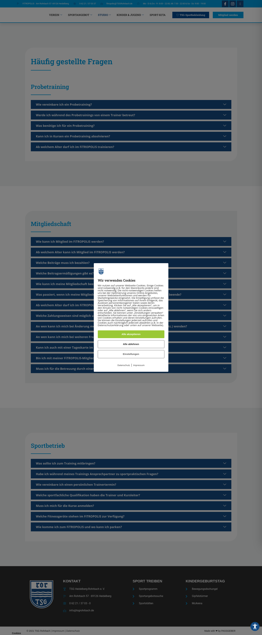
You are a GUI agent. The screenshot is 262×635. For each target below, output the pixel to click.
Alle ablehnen (131, 344)
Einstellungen (131, 354)
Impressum (139, 365)
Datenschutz (123, 365)
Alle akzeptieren (130, 334)
